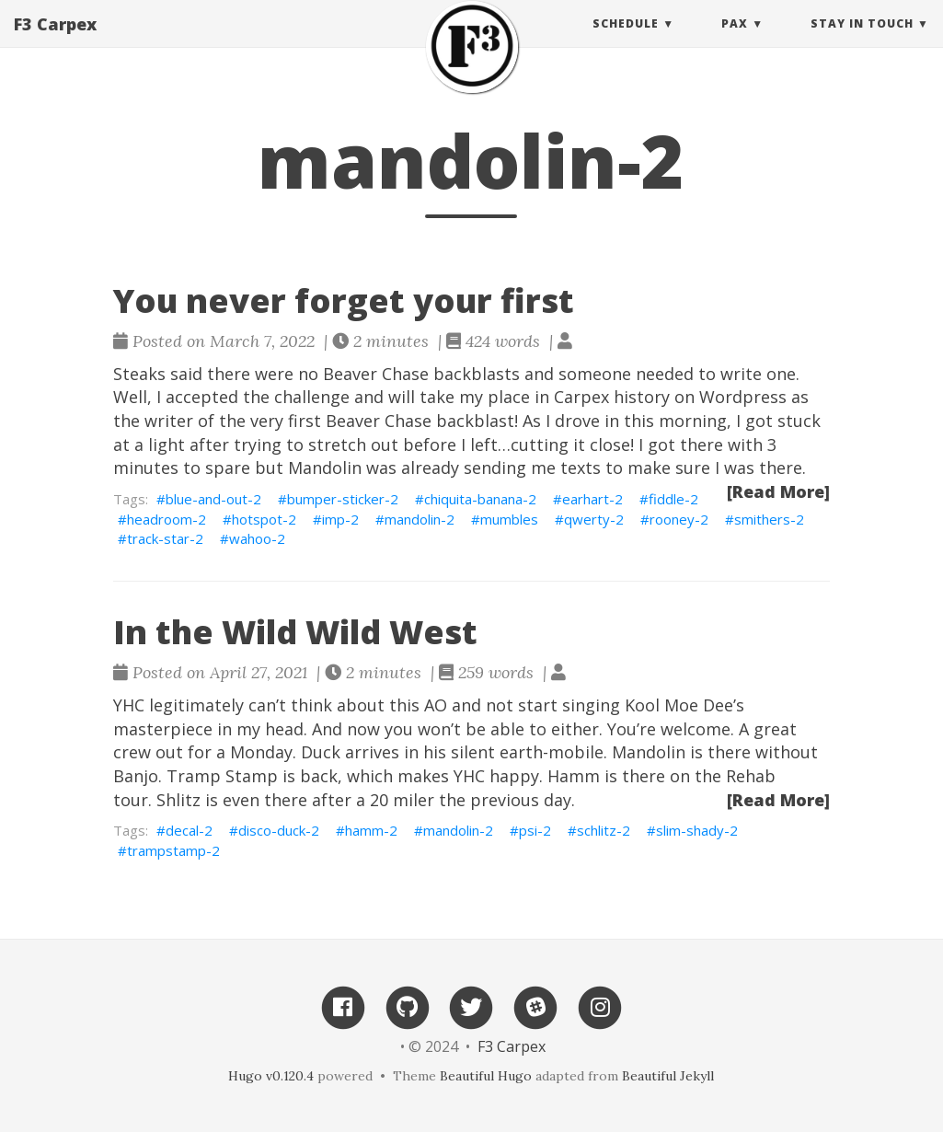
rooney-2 (679, 519)
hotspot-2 (264, 519)
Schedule (625, 41)
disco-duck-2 (278, 830)
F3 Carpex (55, 41)
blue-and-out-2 (213, 499)
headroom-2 (166, 519)
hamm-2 (371, 830)
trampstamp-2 (173, 850)
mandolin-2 (419, 519)
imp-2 (340, 519)
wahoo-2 (257, 538)
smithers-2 (769, 519)
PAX (734, 41)
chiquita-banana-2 (480, 499)
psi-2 (535, 830)
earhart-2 (592, 499)
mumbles (509, 519)
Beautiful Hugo (486, 1076)
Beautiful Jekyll (668, 1076)
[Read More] (778, 491)
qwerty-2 (594, 519)
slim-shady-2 (697, 830)
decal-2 (189, 830)
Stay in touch (862, 41)
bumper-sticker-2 (342, 499)
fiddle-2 (673, 499)
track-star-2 (165, 538)
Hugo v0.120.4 (271, 1076)
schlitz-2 (603, 830)
